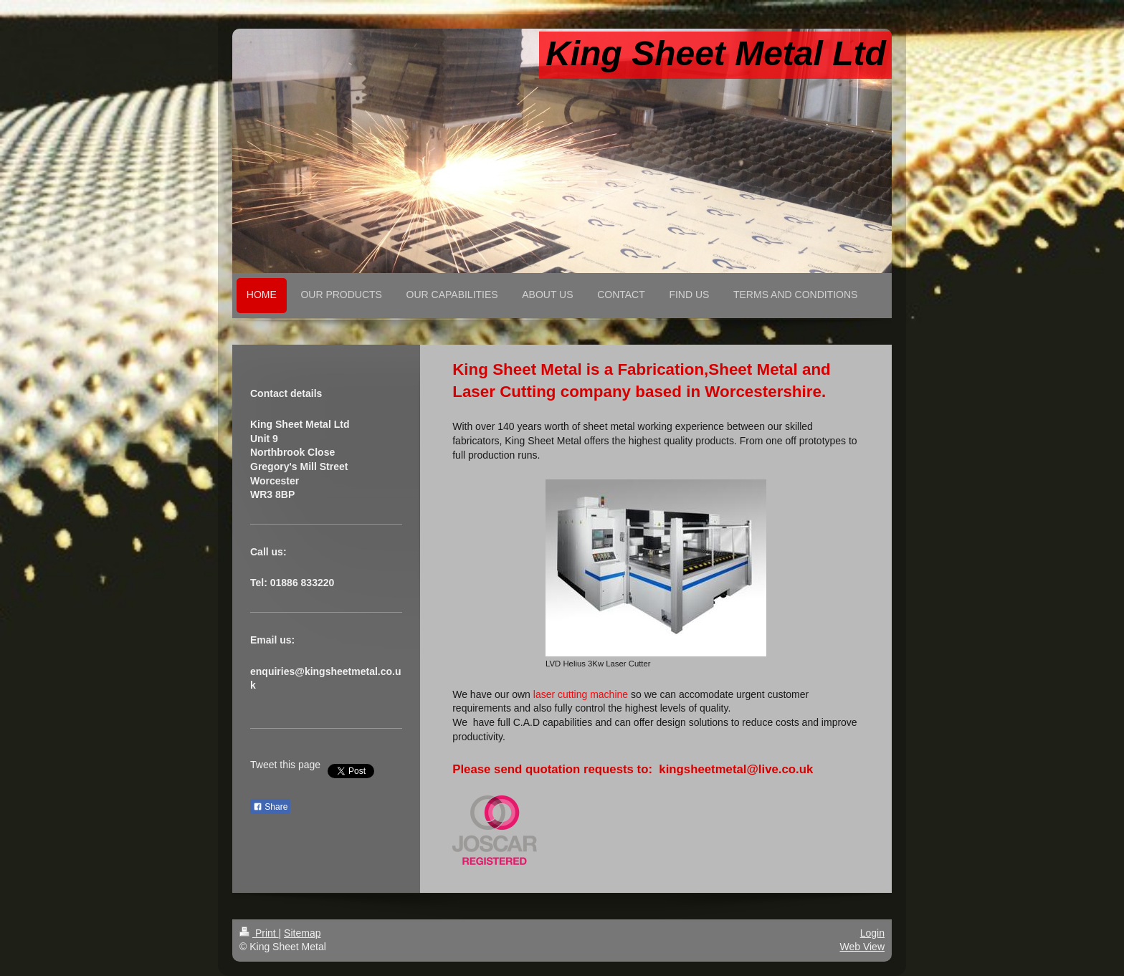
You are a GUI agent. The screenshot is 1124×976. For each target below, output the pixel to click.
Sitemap (302, 933)
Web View (862, 946)
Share (270, 807)
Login (872, 933)
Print (259, 933)
